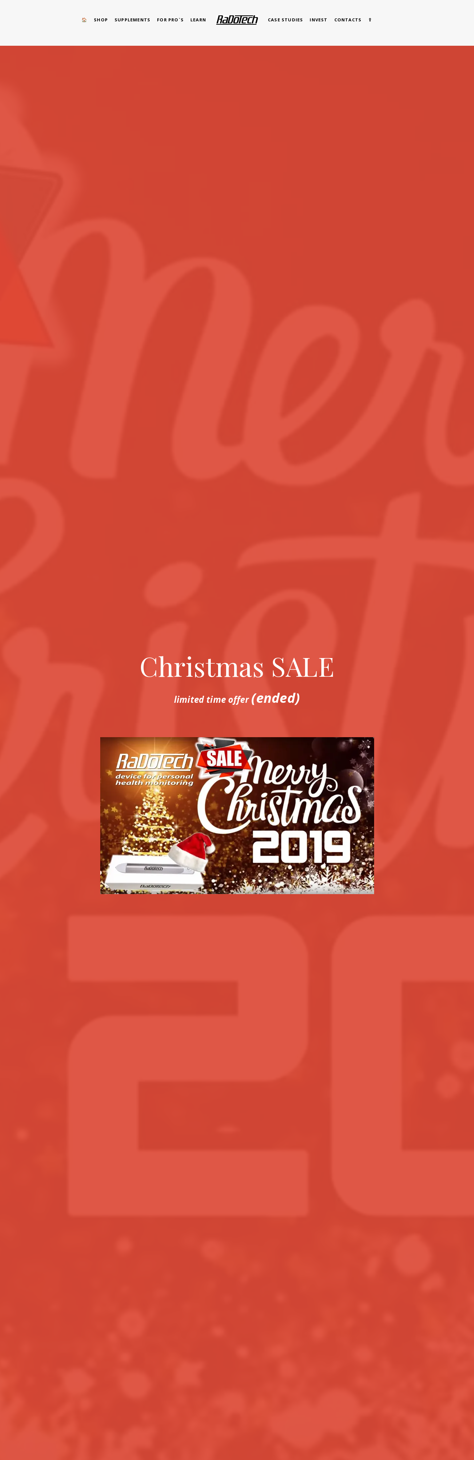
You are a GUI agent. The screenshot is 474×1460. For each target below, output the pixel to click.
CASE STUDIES (285, 20)
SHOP (101, 20)
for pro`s (170, 20)
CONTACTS (348, 20)
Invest (318, 20)
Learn (198, 20)
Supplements (132, 20)
